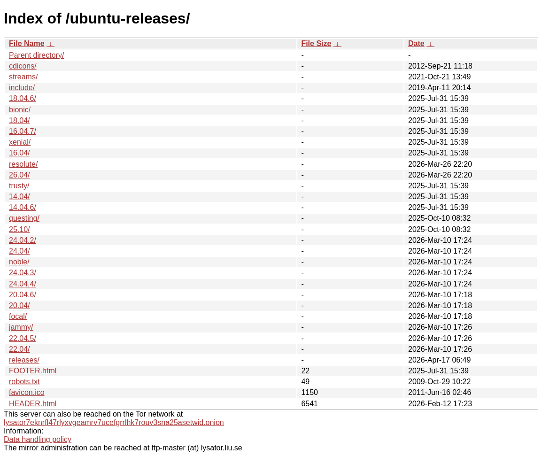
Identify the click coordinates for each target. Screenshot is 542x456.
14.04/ (19, 197)
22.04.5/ (22, 338)
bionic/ (20, 110)
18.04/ (19, 120)
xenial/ (20, 142)
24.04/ (19, 251)
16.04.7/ (22, 131)
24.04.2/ (22, 240)
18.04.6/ (22, 98)
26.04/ (19, 175)
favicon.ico (27, 392)
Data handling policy (37, 439)
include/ (22, 88)
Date (416, 43)
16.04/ (19, 153)
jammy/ (21, 327)
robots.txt (24, 382)
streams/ (23, 77)
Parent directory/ (36, 55)
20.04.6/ (22, 295)
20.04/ (19, 305)
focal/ (18, 316)
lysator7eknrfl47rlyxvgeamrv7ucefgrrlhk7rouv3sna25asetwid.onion (114, 422)
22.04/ (19, 349)
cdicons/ (23, 66)
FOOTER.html (32, 371)
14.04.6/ (22, 207)
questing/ (24, 218)
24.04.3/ (22, 273)
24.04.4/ (22, 284)
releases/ (24, 360)
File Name (27, 43)
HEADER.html (32, 404)
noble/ (19, 262)
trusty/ (19, 186)
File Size (316, 43)
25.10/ (19, 229)
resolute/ (23, 164)
